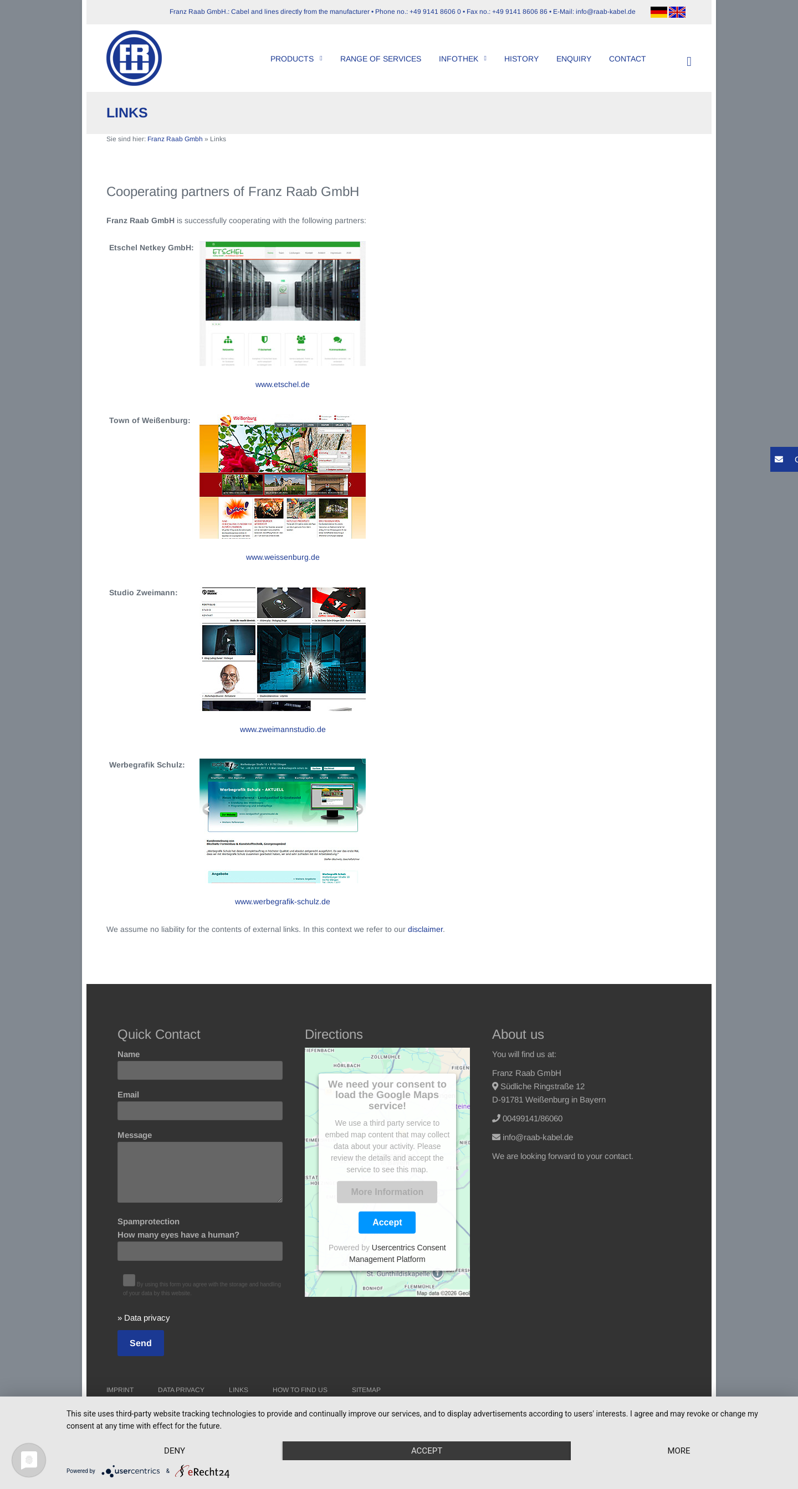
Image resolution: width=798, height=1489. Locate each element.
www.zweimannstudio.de (283, 729)
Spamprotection (200, 1236)
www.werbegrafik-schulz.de (282, 901)
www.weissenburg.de (283, 557)
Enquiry (573, 58)
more (678, 1451)
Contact (627, 58)
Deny (174, 1451)
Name (200, 1062)
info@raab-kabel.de (538, 1137)
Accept (387, 1222)
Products (296, 58)
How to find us (300, 1390)
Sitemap (366, 1390)
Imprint (120, 1390)
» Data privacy (143, 1317)
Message (200, 1167)
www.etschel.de (282, 384)
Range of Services (380, 58)
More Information (387, 1192)
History (521, 58)
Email (200, 1102)
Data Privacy (181, 1390)
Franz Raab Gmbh (175, 139)
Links (238, 1390)
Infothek (463, 58)
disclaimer (425, 929)
